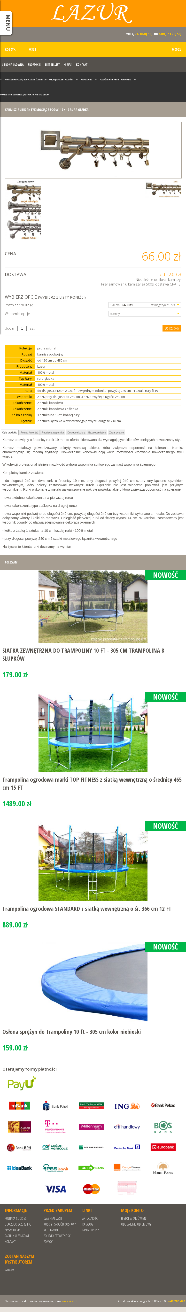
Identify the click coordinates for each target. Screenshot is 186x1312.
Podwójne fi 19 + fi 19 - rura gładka (115, 79)
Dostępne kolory (76, 432)
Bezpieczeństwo (97, 432)
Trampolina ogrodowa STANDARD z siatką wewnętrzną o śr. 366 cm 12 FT (86, 908)
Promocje (34, 64)
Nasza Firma (12, 1230)
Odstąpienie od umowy (136, 1224)
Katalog (87, 1224)
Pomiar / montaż (29, 432)
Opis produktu (9, 432)
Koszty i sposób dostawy (60, 1224)
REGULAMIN (51, 1230)
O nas (68, 64)
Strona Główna (12, 64)
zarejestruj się (170, 33)
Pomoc (48, 1241)
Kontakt (82, 64)
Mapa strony (90, 1230)
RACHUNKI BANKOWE (17, 1236)
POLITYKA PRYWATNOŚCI (57, 1236)
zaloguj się (143, 33)
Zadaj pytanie (116, 432)
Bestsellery (52, 64)
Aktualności (90, 1218)
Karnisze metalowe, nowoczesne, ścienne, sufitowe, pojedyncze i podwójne (39, 79)
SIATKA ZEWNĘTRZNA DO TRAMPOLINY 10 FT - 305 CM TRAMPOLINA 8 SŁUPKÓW (83, 654)
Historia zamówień (133, 1218)
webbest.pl (69, 1301)
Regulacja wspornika (53, 432)
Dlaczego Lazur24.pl (18, 1224)
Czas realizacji (53, 1218)
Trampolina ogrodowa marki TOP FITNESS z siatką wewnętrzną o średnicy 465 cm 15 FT (92, 783)
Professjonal (87, 79)
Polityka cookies (15, 1218)
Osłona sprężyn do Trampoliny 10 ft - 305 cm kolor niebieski (71, 1031)
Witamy (9, 1270)
